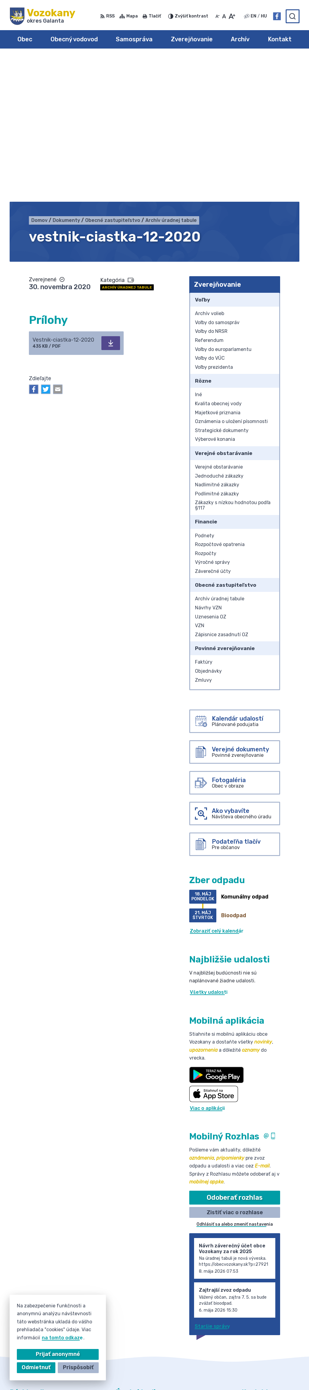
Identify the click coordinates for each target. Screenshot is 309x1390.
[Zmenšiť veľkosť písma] (217, 16)
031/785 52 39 (259, 1310)
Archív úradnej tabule (127, 143)
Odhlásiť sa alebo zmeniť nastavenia (234, 1080)
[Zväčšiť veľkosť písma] (231, 16)
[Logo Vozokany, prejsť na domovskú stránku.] (42, 16)
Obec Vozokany (188, 1373)
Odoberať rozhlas (235, 1053)
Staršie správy (212, 1182)
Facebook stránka (264, 1323)
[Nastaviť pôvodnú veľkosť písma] (224, 16)
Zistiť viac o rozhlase (235, 1068)
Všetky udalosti (208, 848)
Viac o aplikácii (207, 964)
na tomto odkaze (62, 1338)
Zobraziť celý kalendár (216, 787)
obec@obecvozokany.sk (270, 1316)
